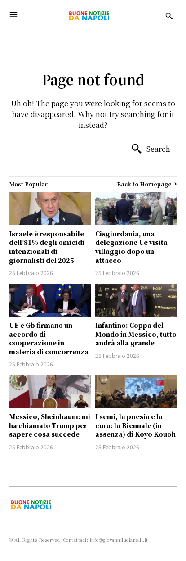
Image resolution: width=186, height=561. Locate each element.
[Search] (150, 149)
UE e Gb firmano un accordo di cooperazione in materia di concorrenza (49, 338)
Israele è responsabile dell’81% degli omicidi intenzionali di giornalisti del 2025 (46, 247)
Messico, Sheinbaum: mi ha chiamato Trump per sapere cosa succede (49, 425)
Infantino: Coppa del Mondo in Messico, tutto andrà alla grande (136, 334)
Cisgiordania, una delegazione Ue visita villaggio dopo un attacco (131, 247)
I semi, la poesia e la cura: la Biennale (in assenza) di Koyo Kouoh (135, 425)
